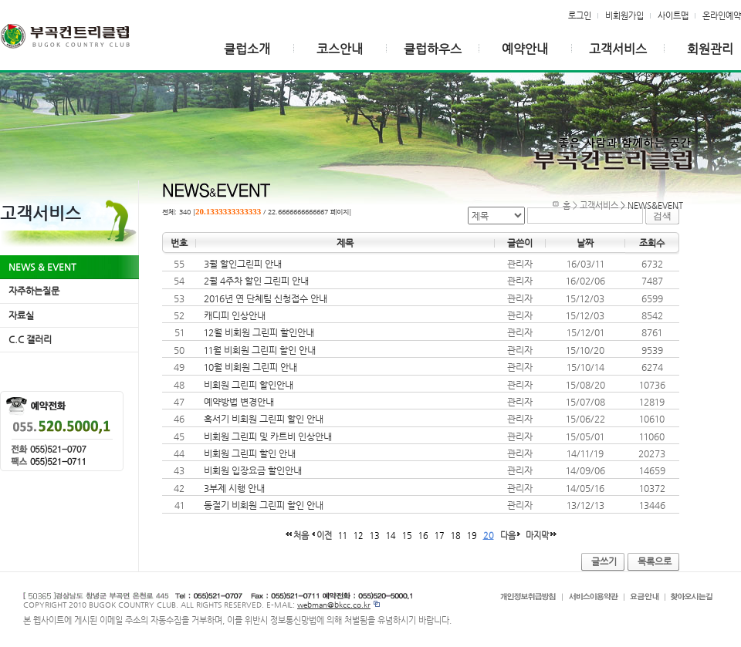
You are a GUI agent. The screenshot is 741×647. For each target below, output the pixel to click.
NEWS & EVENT (42, 267)
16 (423, 535)
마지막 (537, 535)
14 (391, 535)
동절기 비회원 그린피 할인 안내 (263, 505)
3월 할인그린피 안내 (243, 264)
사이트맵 (673, 15)
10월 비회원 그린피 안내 (250, 367)
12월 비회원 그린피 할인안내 (259, 332)
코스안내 (339, 49)
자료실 (21, 315)
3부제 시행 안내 (234, 488)
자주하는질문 (33, 291)
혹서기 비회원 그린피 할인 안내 (263, 419)
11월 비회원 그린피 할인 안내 (260, 350)
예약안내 (525, 49)
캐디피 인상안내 (235, 315)
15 (407, 535)
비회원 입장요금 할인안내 (253, 470)
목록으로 (655, 561)
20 (488, 535)
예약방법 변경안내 (239, 402)
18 (456, 535)
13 (375, 535)
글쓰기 (604, 561)
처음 (301, 535)
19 (472, 535)
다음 (508, 535)
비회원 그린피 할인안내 (248, 385)
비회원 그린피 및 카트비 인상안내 (268, 436)
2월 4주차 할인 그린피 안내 (256, 281)
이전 (324, 535)
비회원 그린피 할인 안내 (250, 453)
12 (359, 535)
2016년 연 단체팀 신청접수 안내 (265, 298)
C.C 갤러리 (30, 339)
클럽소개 (247, 49)
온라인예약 (721, 15)
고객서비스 (618, 49)
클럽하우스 (433, 49)
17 (440, 535)
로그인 (579, 15)
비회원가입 (624, 15)
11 (342, 535)
